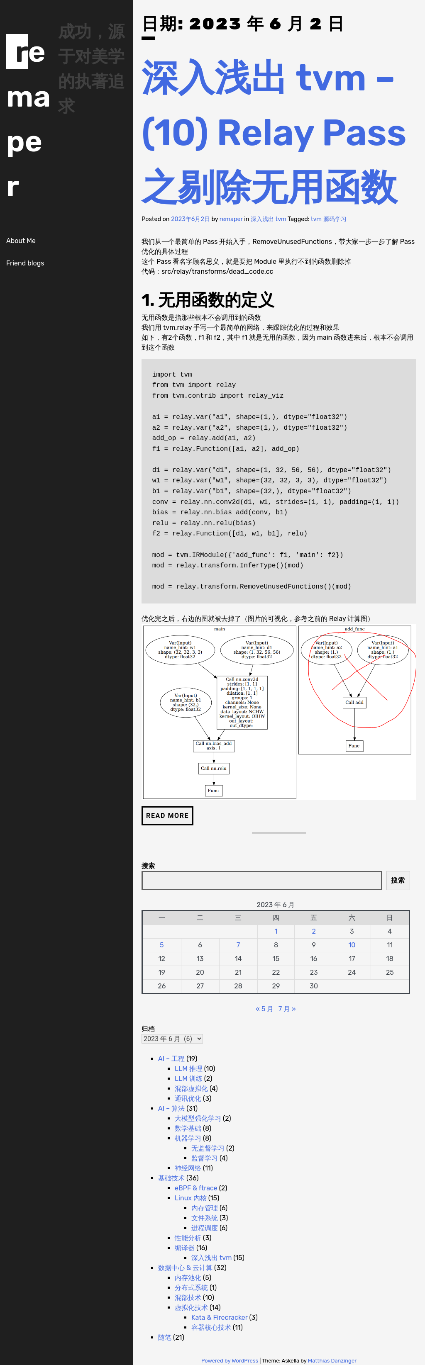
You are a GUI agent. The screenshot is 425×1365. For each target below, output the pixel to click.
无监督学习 (208, 1148)
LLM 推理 (189, 1069)
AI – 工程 (171, 1059)
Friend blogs (25, 263)
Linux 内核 (191, 1198)
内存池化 (188, 1278)
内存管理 (204, 1208)
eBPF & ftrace (196, 1188)
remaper (231, 219)
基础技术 (171, 1178)
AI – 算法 (171, 1108)
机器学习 (188, 1138)
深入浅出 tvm (268, 219)
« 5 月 (265, 1009)
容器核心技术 (211, 1327)
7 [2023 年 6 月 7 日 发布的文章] (238, 945)
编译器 (185, 1248)
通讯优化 (188, 1098)
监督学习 (204, 1158)
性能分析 (188, 1238)
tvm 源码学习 (329, 219)
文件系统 (204, 1218)
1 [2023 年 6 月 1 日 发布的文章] (276, 931)
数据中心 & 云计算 (185, 1268)
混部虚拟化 (191, 1088)
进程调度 (204, 1228)
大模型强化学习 (198, 1118)
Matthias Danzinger (332, 1361)
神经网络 (188, 1168)
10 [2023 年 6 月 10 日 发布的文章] (351, 945)
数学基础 (188, 1128)
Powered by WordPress (230, 1361)
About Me (21, 241)
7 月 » (287, 1009)
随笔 (164, 1337)
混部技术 (188, 1298)
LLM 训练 (189, 1079)
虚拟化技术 (191, 1307)
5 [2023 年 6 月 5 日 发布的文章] (162, 945)
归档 (148, 1029)
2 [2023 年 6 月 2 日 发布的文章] (314, 931)
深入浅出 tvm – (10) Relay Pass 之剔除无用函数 (274, 132)
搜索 (148, 866)
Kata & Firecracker (219, 1317)
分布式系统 (191, 1288)
